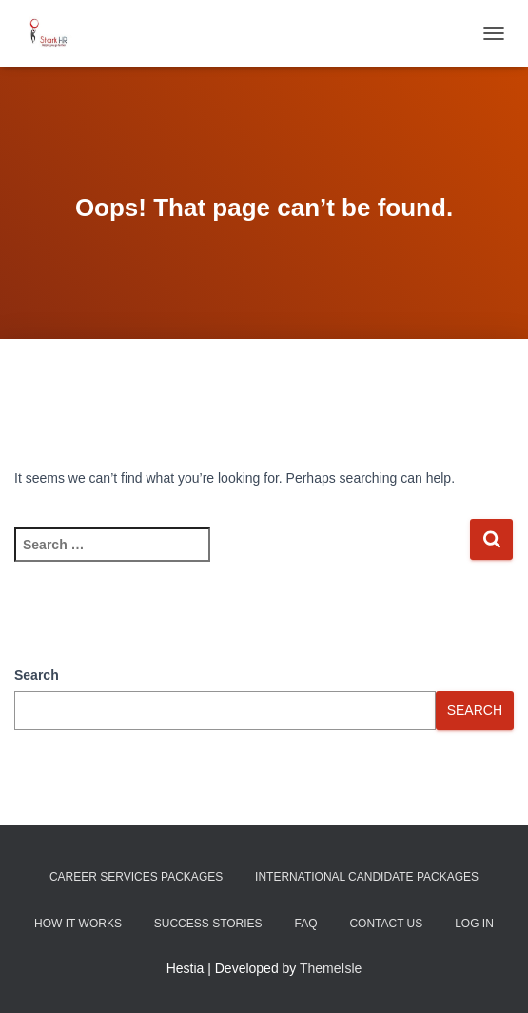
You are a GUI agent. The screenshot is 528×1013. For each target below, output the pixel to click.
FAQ (305, 923)
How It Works (78, 923)
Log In (474, 923)
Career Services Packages (136, 877)
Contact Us (385, 923)
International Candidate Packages (367, 877)
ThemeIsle (331, 968)
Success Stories (208, 923)
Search (36, 675)
